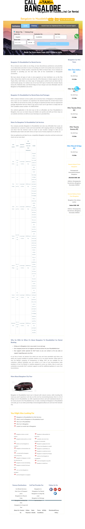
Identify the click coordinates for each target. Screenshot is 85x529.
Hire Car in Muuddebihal (23, 421)
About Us (16, 510)
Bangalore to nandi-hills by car (43, 448)
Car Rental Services (21, 489)
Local (25, 26)
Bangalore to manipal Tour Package (44, 453)
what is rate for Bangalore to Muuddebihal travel (30, 419)
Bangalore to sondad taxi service (44, 451)
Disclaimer (52, 510)
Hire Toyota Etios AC (74, 109)
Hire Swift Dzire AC (74, 90)
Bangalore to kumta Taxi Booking (23, 462)
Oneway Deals (34, 26)
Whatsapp (76, 39)
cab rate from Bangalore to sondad (44, 446)
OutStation (16, 26)
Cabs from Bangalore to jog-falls (44, 460)
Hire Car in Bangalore (22, 424)
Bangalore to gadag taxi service (43, 443)
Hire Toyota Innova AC (74, 128)
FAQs (44, 510)
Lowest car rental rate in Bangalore (26, 426)
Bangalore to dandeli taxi (42, 463)
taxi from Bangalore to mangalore (23, 474)
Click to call (76, 91)
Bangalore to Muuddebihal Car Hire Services (28, 417)
